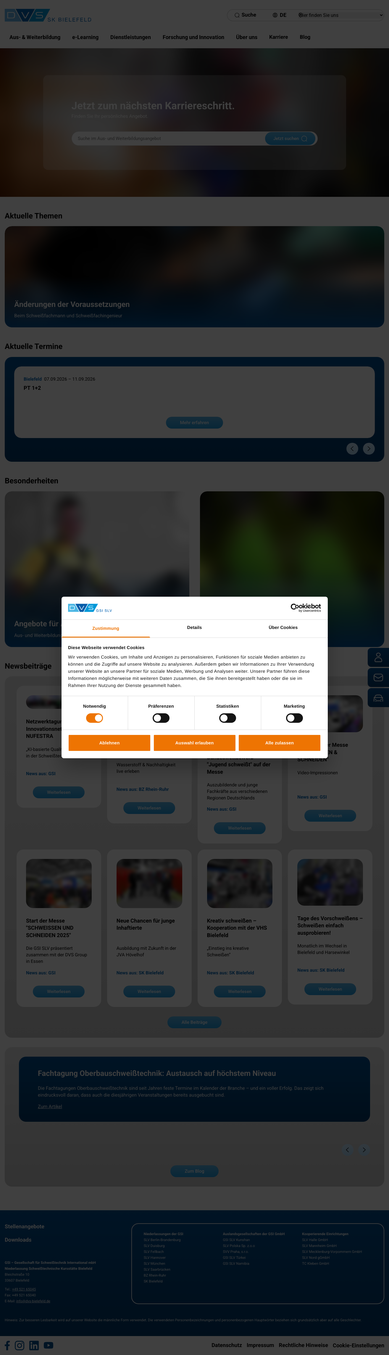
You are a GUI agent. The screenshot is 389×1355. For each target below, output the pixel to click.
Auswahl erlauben (194, 742)
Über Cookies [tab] (283, 627)
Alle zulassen (279, 742)
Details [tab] (194, 627)
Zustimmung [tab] (105, 628)
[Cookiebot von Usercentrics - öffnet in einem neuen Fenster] (295, 608)
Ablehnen (109, 742)
